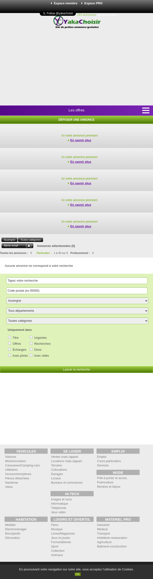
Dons (37, 349)
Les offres (76, 110)
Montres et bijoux (108, 486)
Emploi (101, 457)
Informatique (59, 503)
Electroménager (16, 529)
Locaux (56, 478)
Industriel (103, 525)
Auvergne (9, 239)
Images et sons (61, 499)
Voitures (10, 457)
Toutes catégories (30, 239)
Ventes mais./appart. (65, 457)
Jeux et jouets (60, 538)
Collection (57, 550)
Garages (57, 474)
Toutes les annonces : (14, 252)
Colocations (59, 469)
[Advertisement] (78, 67)
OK (77, 574)
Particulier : (44, 252)
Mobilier (10, 525)
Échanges (19, 349)
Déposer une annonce (76, 119)
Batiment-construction (112, 546)
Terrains (56, 465)
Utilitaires (11, 469)
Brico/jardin (12, 533)
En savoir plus (80, 140)
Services (103, 465)
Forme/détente (61, 542)
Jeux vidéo (58, 512)
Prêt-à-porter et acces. (112, 478)
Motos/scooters (15, 461)
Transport (103, 533)
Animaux (57, 555)
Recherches (42, 343)
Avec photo (20, 355)
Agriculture (104, 542)
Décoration (12, 538)
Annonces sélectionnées (54, 246)
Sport (54, 546)
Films (54, 525)
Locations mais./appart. (67, 461)
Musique (56, 529)
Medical (102, 529)
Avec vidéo (41, 355)
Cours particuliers (109, 461)
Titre (16, 337)
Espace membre (65, 3)
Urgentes (40, 337)
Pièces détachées (17, 478)
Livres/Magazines (63, 533)
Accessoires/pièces (18, 474)
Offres (17, 343)
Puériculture (105, 482)
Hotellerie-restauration (112, 538)
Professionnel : (80, 252)
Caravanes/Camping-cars (22, 465)
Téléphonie (58, 508)
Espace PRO (93, 3)
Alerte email (11, 245)
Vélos (9, 487)
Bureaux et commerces (67, 482)
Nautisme (11, 482)
